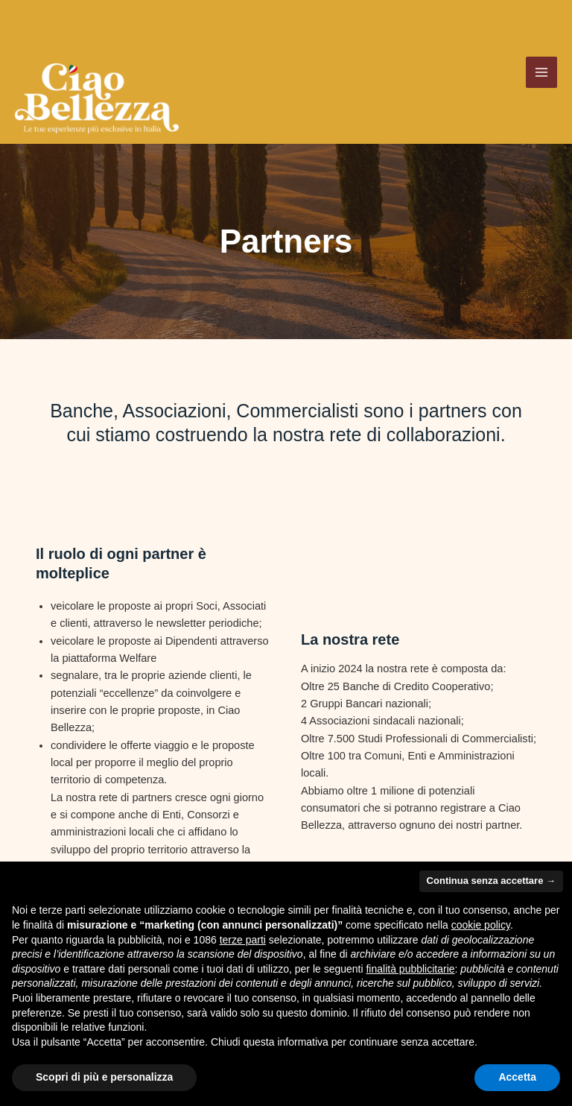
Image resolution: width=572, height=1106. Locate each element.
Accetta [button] (517, 1077)
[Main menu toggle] (541, 78)
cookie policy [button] (480, 925)
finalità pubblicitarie (410, 969)
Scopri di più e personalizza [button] (104, 1077)
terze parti (243, 940)
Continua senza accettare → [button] (491, 880)
